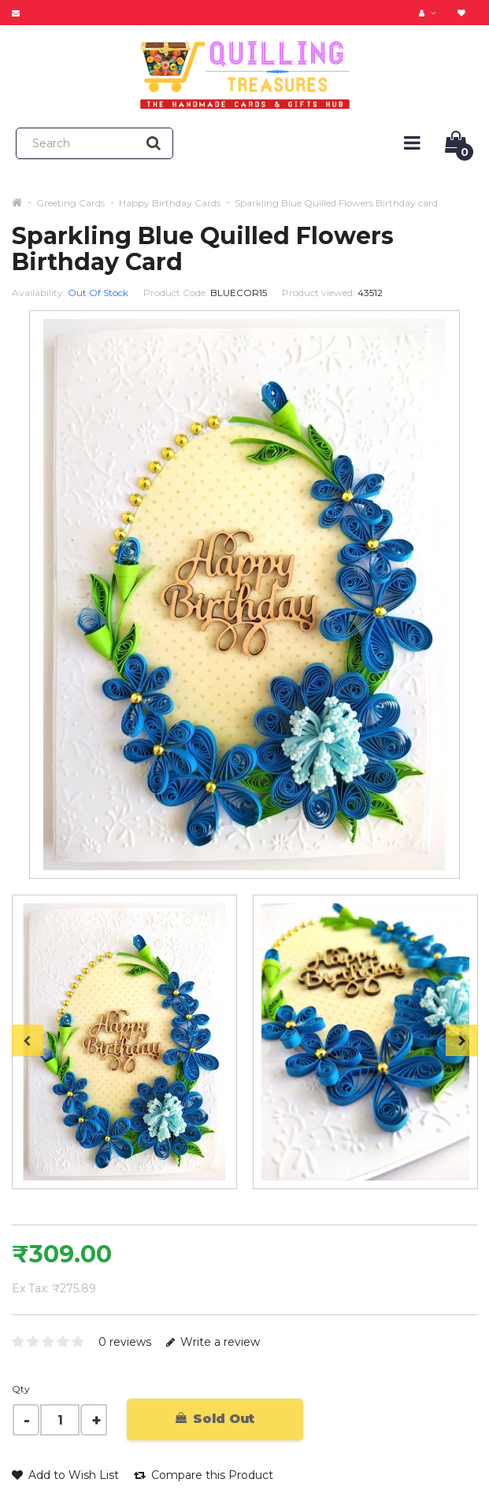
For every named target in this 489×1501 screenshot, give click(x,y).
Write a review (213, 1342)
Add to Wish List (65, 1475)
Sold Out (215, 1418)
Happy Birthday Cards (169, 203)
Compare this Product (203, 1475)
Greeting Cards (70, 203)
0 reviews (124, 1342)
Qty (21, 1389)
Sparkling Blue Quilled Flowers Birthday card (336, 203)
